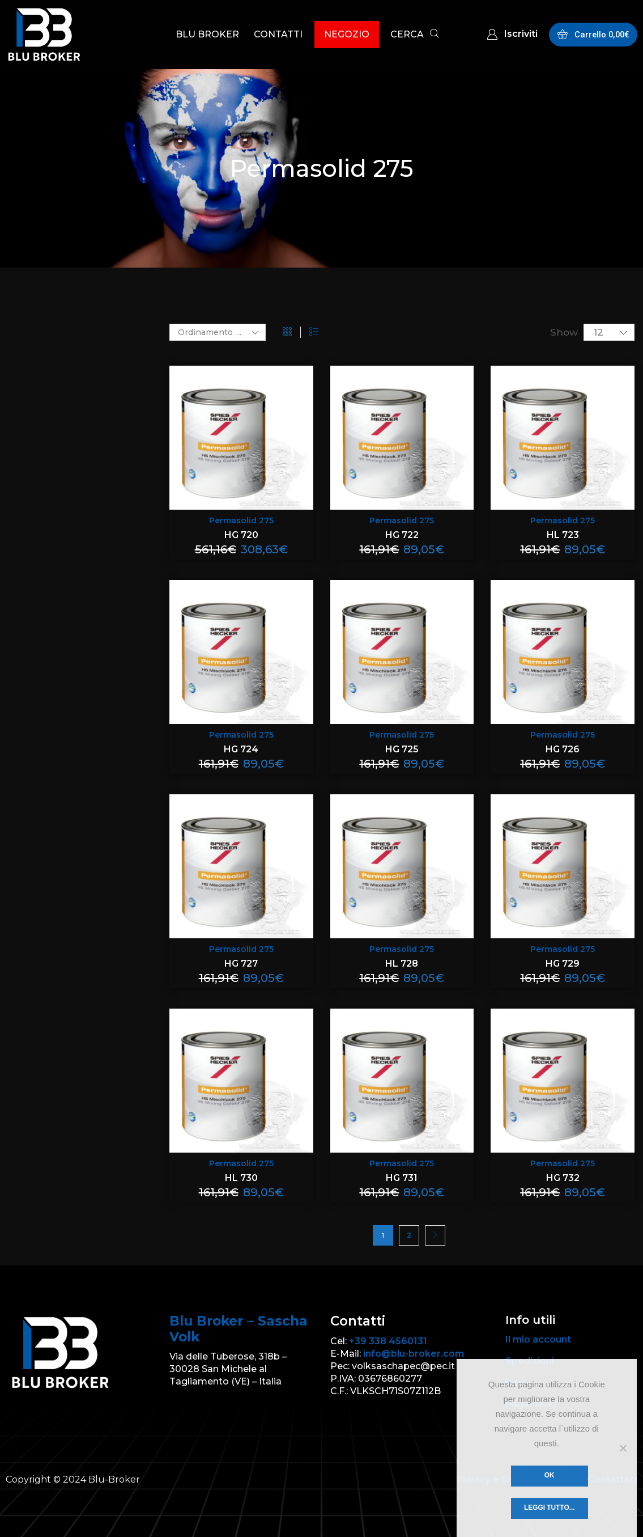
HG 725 (402, 749)
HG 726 (563, 749)
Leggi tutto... (549, 1507)
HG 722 (402, 535)
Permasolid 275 (241, 520)
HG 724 (241, 749)
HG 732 (563, 1177)
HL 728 (401, 963)
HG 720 (241, 535)
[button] (414, 35)
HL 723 (563, 535)
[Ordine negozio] (217, 332)
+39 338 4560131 (388, 1341)
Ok (549, 1475)
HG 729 (563, 963)
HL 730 (241, 1177)
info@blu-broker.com (413, 1353)
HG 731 (402, 1177)
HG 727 (241, 963)
